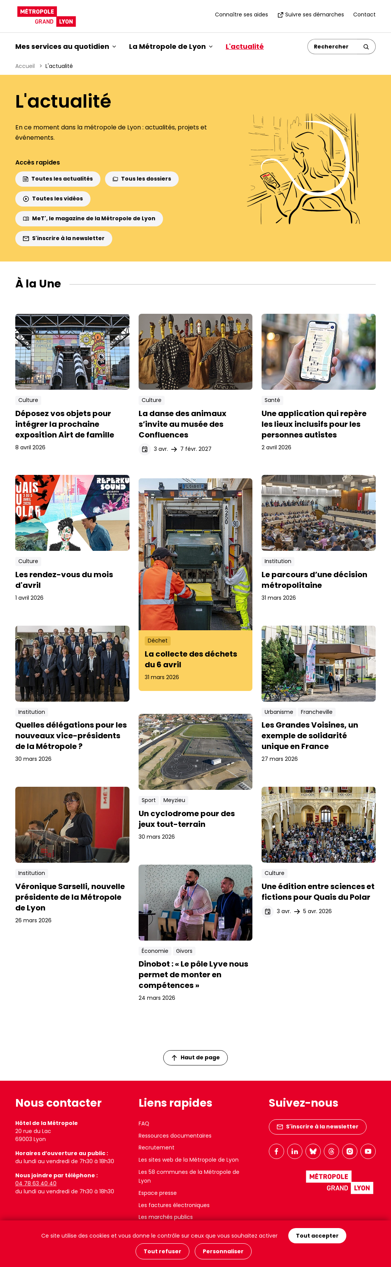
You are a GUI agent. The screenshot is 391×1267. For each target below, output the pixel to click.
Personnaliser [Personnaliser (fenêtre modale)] (223, 1251)
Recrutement (156, 1147)
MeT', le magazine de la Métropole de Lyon (89, 218)
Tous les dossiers (142, 178)
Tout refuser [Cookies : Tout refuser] (162, 1251)
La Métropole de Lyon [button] (171, 46)
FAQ (144, 1123)
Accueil (25, 66)
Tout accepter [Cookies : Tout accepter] (317, 1236)
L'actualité (245, 46)
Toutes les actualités (58, 178)
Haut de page (196, 1057)
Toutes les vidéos (53, 198)
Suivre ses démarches (310, 14)
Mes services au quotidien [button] (65, 46)
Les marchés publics (166, 1217)
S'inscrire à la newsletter (64, 238)
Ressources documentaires (175, 1135)
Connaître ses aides (241, 14)
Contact (364, 14)
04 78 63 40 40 (36, 1183)
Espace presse (158, 1193)
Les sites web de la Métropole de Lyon (189, 1160)
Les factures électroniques (174, 1205)
